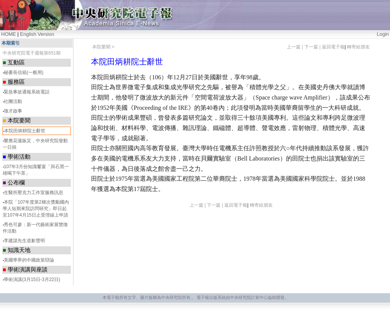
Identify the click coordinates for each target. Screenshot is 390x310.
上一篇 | (295, 47)
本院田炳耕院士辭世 (24, 130)
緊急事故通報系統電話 (27, 92)
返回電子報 (333, 47)
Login (383, 34)
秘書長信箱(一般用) (23, 72)
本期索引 (11, 43)
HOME (8, 34)
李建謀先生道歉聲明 (24, 240)
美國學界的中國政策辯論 (29, 260)
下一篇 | (313, 47)
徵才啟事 (13, 111)
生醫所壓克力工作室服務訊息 (33, 192)
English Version (37, 34)
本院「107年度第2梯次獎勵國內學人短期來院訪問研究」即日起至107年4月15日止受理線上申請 (36, 208)
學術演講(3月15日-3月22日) (32, 279)
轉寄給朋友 (358, 47)
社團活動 (13, 101)
